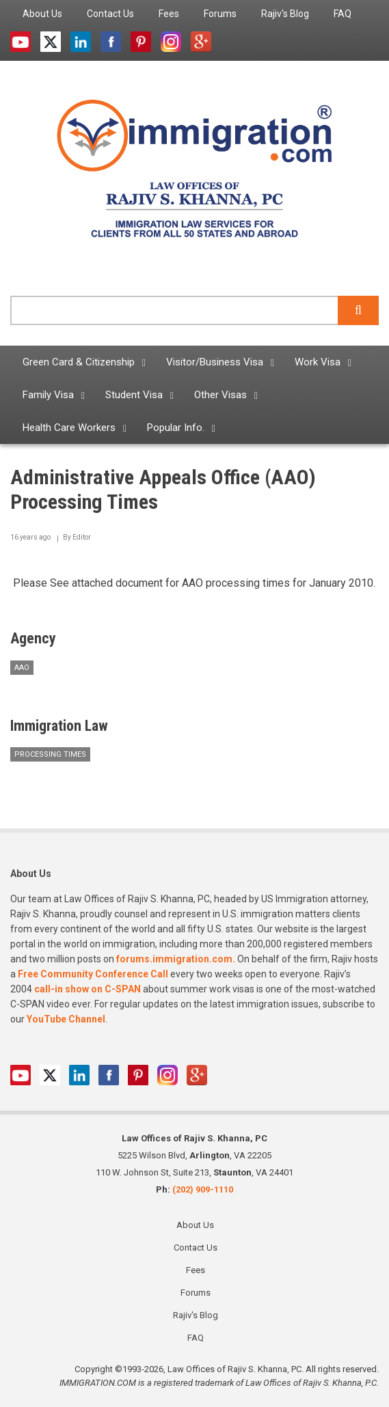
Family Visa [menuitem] (48, 395)
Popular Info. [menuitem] (175, 427)
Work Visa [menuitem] (317, 362)
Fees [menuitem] (169, 13)
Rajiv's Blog (195, 1315)
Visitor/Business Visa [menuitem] (214, 362)
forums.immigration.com (174, 958)
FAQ (195, 1337)
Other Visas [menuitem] (220, 395)
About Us (195, 1225)
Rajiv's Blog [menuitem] (285, 13)
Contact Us (195, 1247)
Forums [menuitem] (220, 13)
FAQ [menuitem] (342, 13)
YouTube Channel (66, 1019)
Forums (195, 1292)
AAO (21, 667)
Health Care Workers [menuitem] (69, 427)
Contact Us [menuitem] (110, 13)
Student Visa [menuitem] (134, 395)
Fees (195, 1270)
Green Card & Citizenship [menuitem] (79, 362)
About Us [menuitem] (42, 13)
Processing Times (50, 754)
